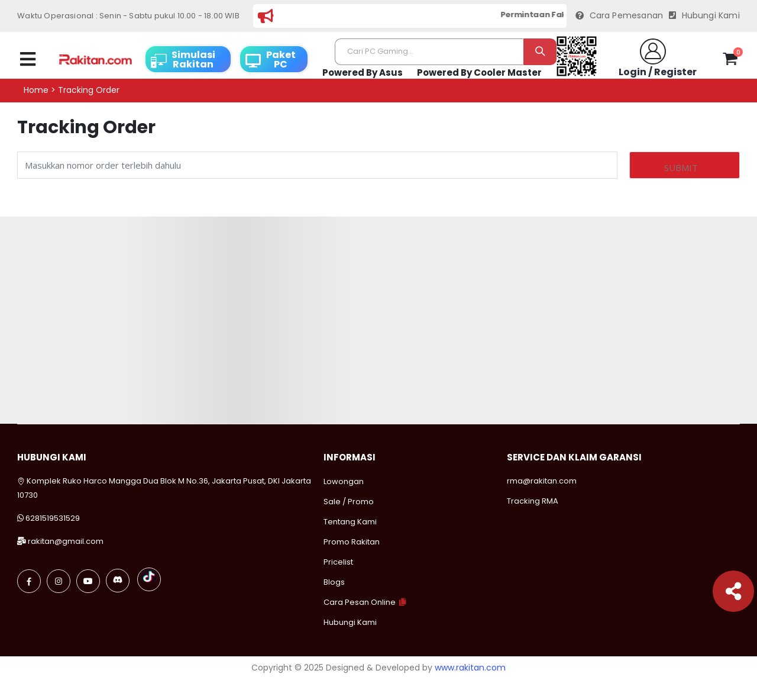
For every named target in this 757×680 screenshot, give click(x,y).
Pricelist (338, 562)
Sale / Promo (348, 501)
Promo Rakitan (351, 541)
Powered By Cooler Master (479, 72)
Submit (681, 167)
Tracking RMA (532, 501)
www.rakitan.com (470, 667)
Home (36, 90)
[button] (730, 61)
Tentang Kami (350, 521)
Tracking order (88, 90)
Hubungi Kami (704, 15)
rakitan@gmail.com (65, 541)
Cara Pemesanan (619, 15)
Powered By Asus (362, 72)
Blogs (334, 582)
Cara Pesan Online (359, 602)
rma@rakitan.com (542, 480)
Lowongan (343, 481)
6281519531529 (52, 518)
